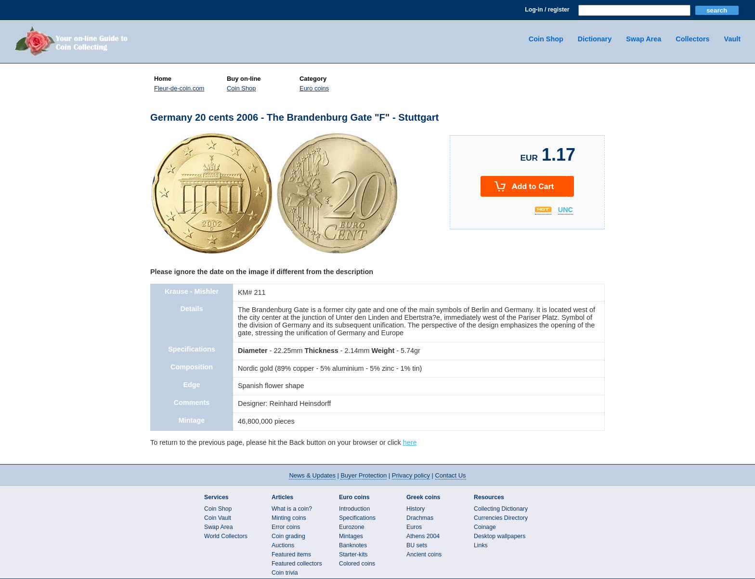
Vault (732, 39)
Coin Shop (546, 39)
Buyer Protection (363, 475)
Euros (414, 527)
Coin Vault (217, 518)
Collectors (692, 39)
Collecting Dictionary (501, 508)
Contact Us (450, 475)
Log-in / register (547, 9)
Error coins (286, 527)
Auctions (283, 545)
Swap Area (643, 39)
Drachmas (419, 518)
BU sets (416, 545)
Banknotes (353, 545)
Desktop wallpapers (499, 536)
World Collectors (225, 536)
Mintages (351, 536)
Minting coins (289, 518)
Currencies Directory (501, 518)
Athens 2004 (423, 536)
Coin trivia (285, 572)
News (312, 475)
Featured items (291, 554)
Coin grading (288, 536)
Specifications (357, 518)
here (410, 442)
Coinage (485, 527)
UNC (565, 210)
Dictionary (595, 39)
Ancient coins (424, 554)
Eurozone (351, 527)
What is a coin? (292, 508)
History (415, 508)
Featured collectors (297, 563)
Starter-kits (353, 554)
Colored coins (357, 563)
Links (481, 545)
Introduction (354, 508)
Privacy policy (411, 475)
